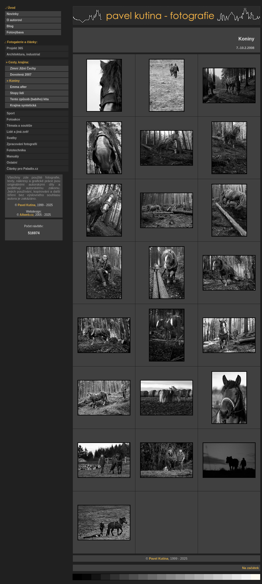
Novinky (12, 14)
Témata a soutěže (18, 125)
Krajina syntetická (20, 105)
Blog (9, 26)
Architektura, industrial (22, 54)
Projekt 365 (14, 48)
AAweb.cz (26, 214)
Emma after (16, 87)
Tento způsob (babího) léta (27, 99)
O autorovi (13, 20)
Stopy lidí (14, 93)
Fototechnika (15, 150)
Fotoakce (12, 119)
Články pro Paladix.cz (21, 168)
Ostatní (11, 162)
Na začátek (250, 568)
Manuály (12, 156)
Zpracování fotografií (21, 144)
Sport (10, 113)
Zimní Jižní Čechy (20, 68)
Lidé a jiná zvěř (16, 131)
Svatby (11, 138)
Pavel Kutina (27, 205)
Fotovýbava (14, 32)
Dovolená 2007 (18, 74)
